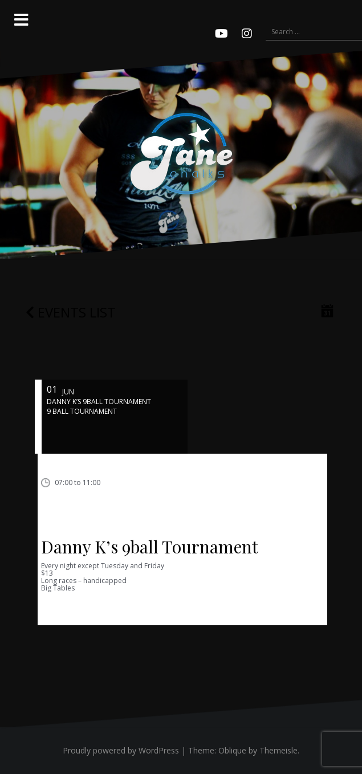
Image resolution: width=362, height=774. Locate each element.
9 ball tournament (82, 411)
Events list (71, 312)
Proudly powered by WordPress (121, 750)
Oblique (232, 750)
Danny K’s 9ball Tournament (149, 546)
